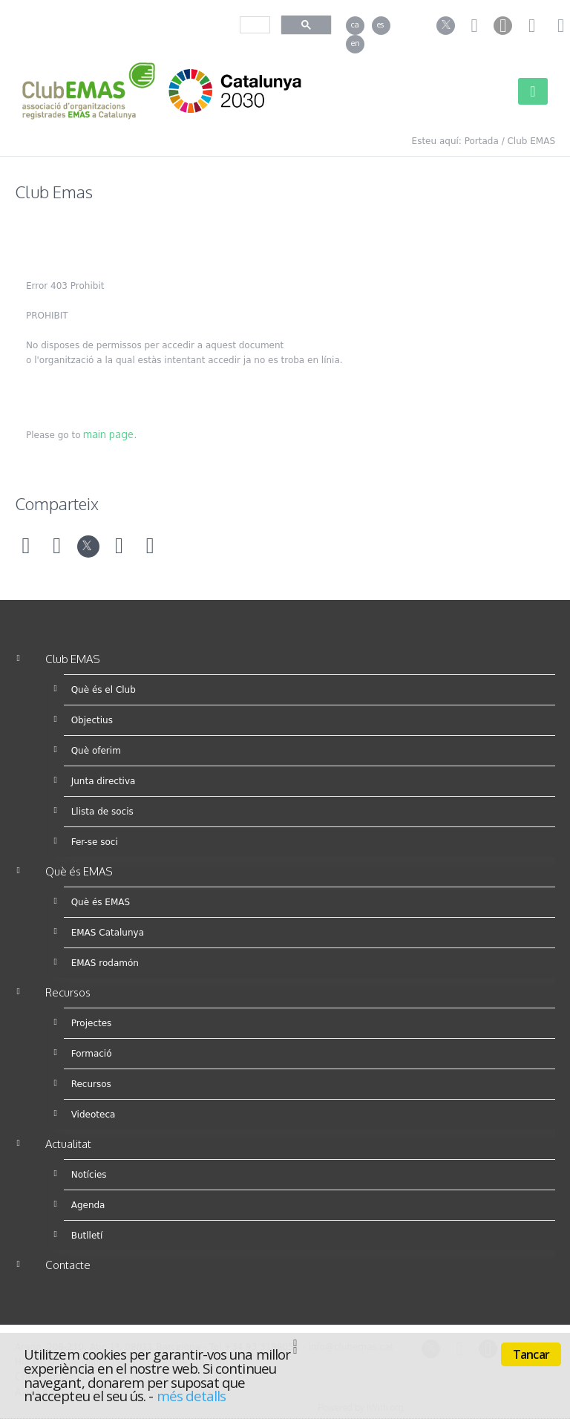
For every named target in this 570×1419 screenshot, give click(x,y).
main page (108, 434)
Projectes (91, 1023)
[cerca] (253, 25)
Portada (482, 141)
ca (355, 24)
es (380, 24)
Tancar (531, 1354)
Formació (91, 1053)
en (355, 43)
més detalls (191, 1395)
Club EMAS (531, 141)
